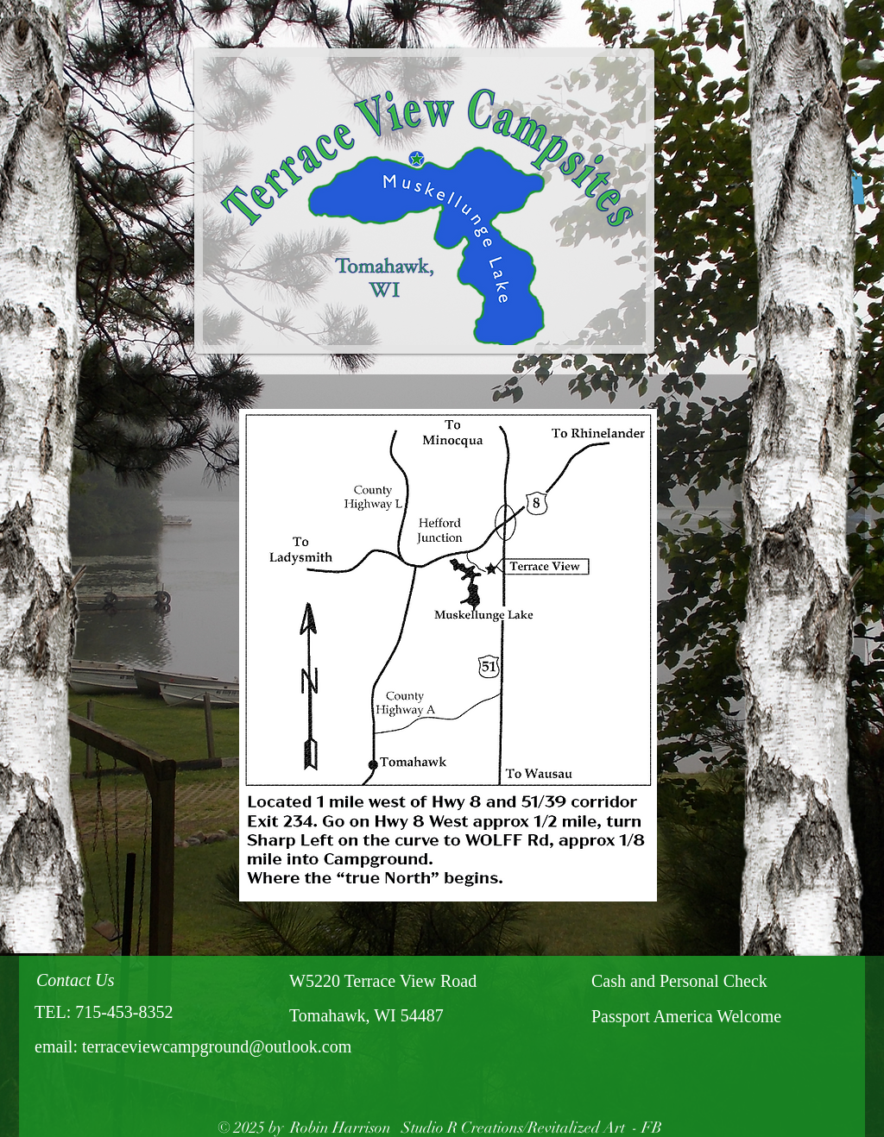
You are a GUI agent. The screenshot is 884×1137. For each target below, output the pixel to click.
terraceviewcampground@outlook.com (216, 1046)
